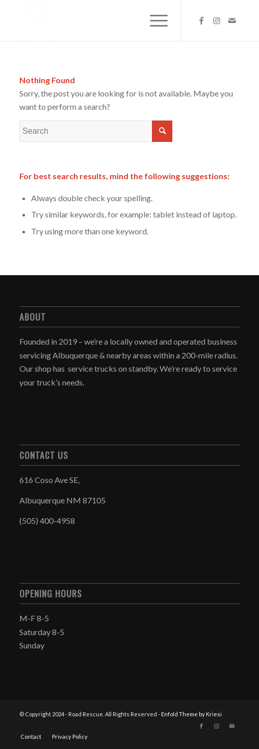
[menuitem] (154, 20)
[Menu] (154, 20)
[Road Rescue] (107, 20)
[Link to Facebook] (201, 20)
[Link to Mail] (232, 20)
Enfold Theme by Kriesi (191, 714)
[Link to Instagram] (216, 20)
